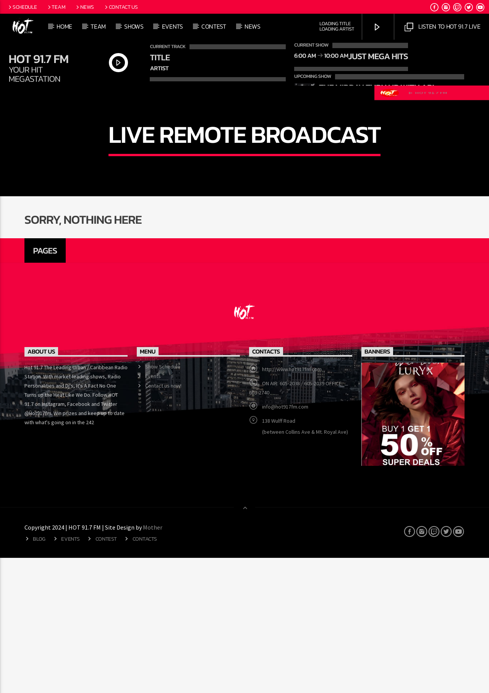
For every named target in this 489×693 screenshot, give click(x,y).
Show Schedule (162, 501)
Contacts (145, 673)
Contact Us (121, 7)
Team (56, 7)
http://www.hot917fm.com (292, 504)
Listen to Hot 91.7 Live (443, 27)
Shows (133, 26)
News (84, 7)
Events (172, 26)
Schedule (22, 7)
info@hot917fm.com (285, 541)
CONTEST (213, 26)
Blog (39, 673)
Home (64, 26)
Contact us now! (163, 520)
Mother (153, 662)
